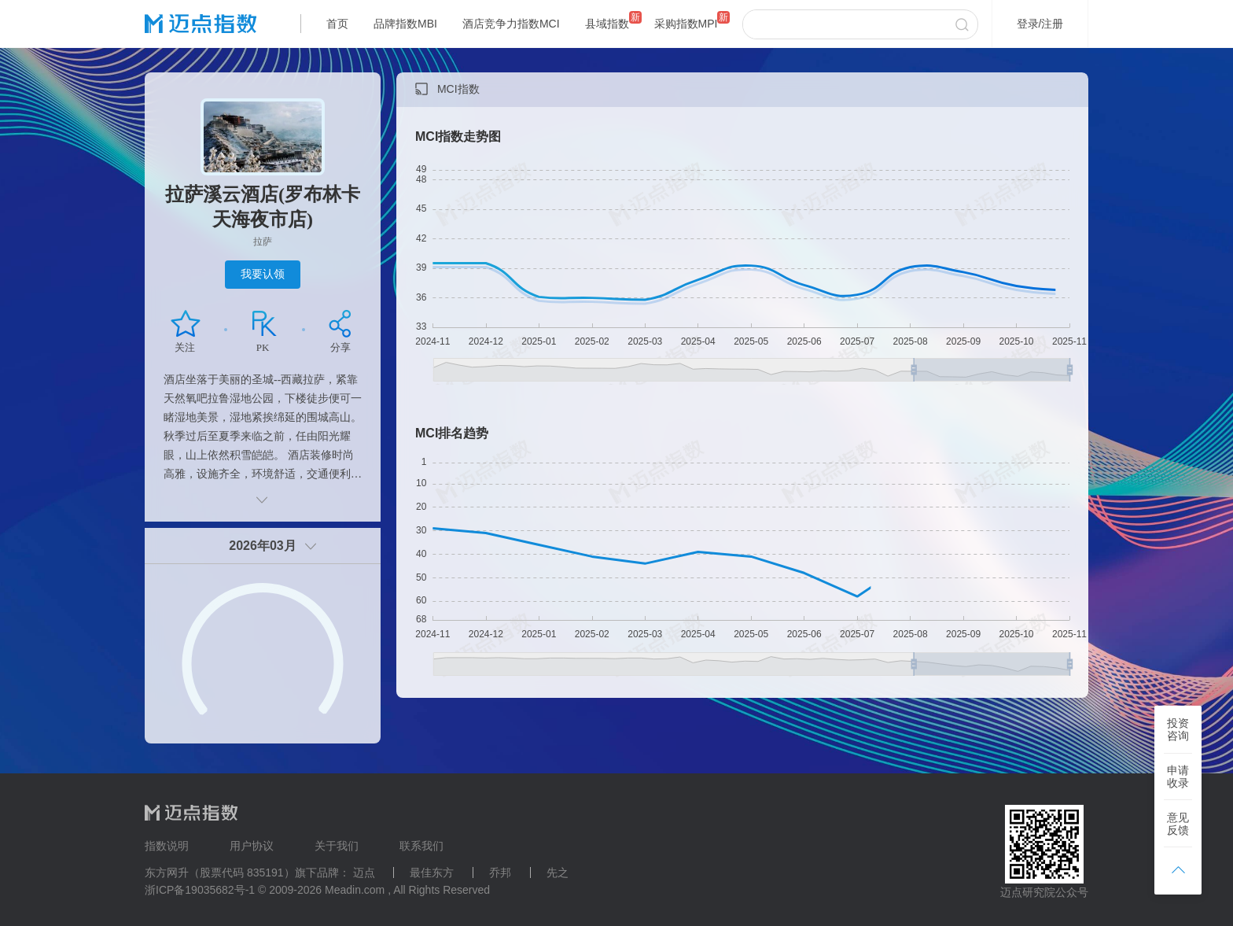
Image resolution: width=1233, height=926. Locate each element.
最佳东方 (432, 872)
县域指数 (607, 23)
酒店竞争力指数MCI (511, 23)
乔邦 (500, 872)
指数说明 (167, 845)
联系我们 (421, 845)
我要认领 (263, 273)
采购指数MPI (686, 23)
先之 (558, 872)
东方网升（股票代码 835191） (220, 872)
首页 (337, 23)
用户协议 (252, 845)
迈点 (364, 872)
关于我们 (337, 845)
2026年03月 (262, 545)
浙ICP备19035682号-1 (200, 890)
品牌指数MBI (405, 23)
